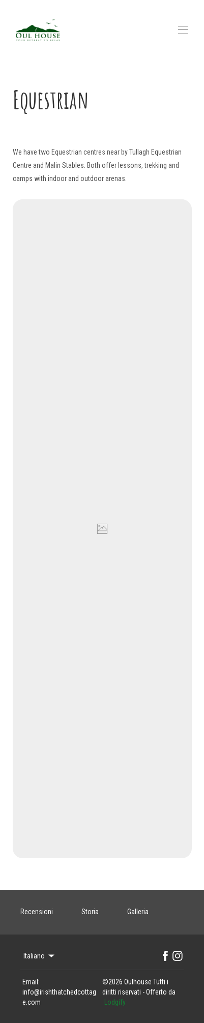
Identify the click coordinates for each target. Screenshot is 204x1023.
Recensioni (36, 912)
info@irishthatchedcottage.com (59, 997)
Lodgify (115, 1002)
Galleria (138, 912)
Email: (31, 982)
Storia (90, 912)
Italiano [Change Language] (39, 955)
